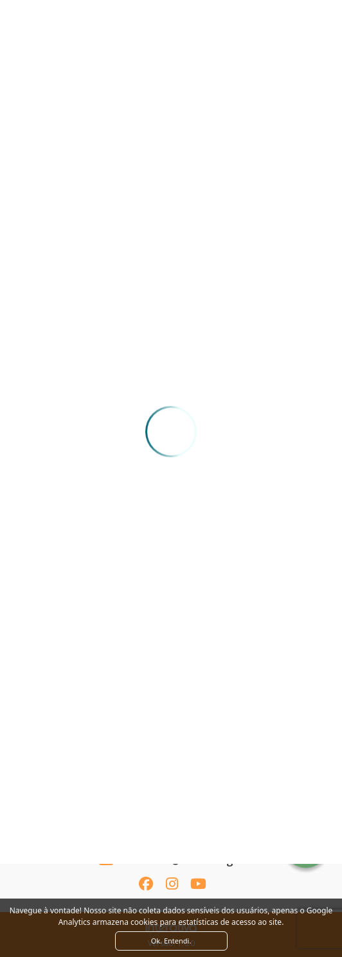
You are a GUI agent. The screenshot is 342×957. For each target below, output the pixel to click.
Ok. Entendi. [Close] (171, 940)
